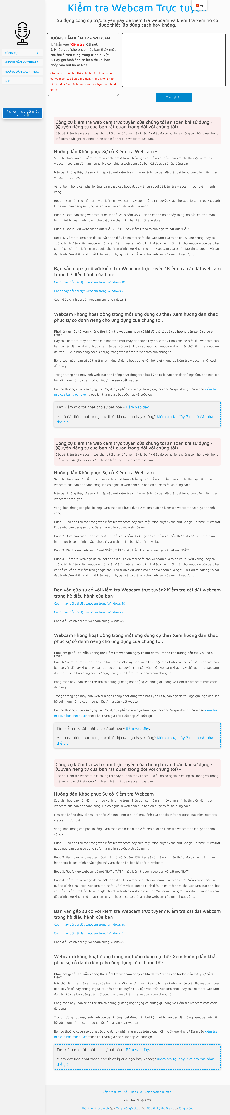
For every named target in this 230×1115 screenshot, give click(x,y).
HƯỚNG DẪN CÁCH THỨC (22, 71)
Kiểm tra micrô (111, 1091)
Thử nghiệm (173, 97)
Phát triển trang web (95, 1108)
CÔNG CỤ (11, 53)
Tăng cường (186, 1108)
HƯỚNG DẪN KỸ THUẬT (20, 62)
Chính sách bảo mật (158, 1091)
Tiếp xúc (136, 1091)
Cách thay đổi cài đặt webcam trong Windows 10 (89, 282)
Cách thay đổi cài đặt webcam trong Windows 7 (88, 291)
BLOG (8, 80)
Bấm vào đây (137, 407)
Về (126, 1091)
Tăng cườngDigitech (129, 1108)
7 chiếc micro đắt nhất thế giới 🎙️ (22, 113)
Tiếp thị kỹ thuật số (159, 1108)
